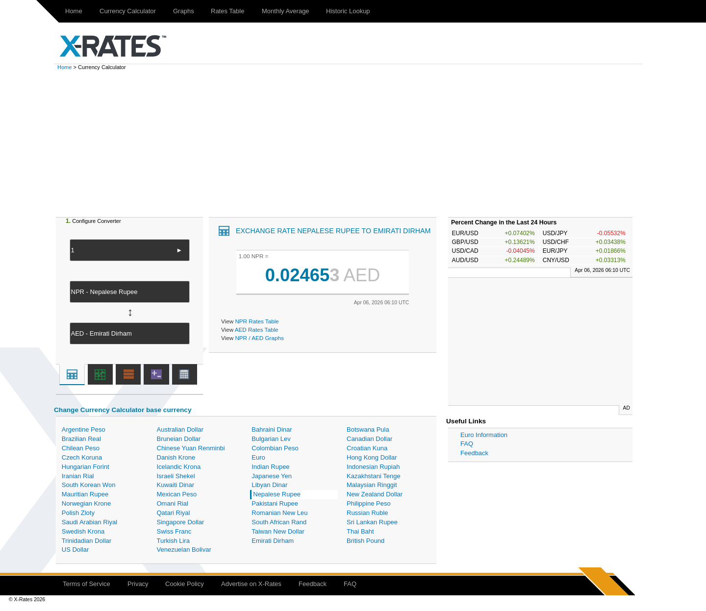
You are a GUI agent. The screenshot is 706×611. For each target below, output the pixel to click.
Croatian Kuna (367, 448)
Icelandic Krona (179, 466)
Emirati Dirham (273, 540)
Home (73, 11)
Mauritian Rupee (85, 494)
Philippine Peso (369, 503)
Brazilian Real (81, 438)
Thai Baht (360, 531)
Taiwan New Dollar (278, 531)
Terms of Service (86, 583)
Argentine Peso (83, 429)
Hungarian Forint (85, 466)
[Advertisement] (353, 143)
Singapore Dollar (180, 522)
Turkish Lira (173, 540)
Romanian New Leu (279, 512)
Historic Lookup (348, 11)
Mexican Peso (177, 494)
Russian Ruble (367, 512)
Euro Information (483, 435)
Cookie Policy (184, 583)
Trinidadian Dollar (86, 540)
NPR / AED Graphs (259, 338)
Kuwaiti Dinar (176, 485)
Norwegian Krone (86, 503)
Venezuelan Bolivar (184, 549)
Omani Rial (172, 503)
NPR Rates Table (256, 321)
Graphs (183, 11)
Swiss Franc (174, 531)
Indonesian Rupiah (373, 466)
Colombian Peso (275, 448)
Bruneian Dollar (179, 438)
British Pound (365, 540)
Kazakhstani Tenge (374, 476)
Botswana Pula (368, 429)
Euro (258, 457)
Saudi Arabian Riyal (89, 522)
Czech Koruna (82, 457)
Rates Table (227, 11)
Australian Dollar (180, 429)
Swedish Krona (83, 531)
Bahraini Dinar (272, 429)
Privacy (138, 583)
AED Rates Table (256, 329)
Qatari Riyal (173, 512)
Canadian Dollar (369, 438)
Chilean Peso (81, 448)
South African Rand (279, 522)
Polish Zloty (78, 512)
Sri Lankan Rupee (372, 522)
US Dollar (75, 549)
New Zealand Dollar (375, 494)
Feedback (474, 453)
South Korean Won (89, 485)
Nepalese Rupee (277, 494)
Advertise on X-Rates (251, 583)
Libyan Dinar (269, 485)
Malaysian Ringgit (372, 485)
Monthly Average (285, 11)
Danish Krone (176, 457)
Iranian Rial (78, 476)
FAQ (466, 443)
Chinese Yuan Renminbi (191, 448)
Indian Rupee (270, 466)
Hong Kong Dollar (372, 457)
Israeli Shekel (176, 476)
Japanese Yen (272, 476)
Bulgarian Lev (271, 438)
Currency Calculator (128, 11)
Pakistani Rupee (275, 503)
